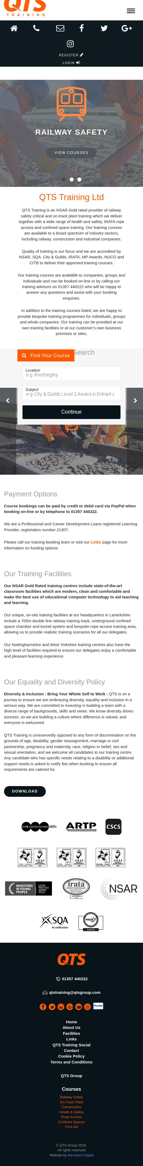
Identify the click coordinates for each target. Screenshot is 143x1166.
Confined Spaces (71, 1122)
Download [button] (25, 791)
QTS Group (71, 1075)
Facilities (71, 1033)
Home (71, 1022)
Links (96, 542)
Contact (71, 1050)
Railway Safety (71, 1097)
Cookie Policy (71, 1056)
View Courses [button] (72, 152)
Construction (71, 1107)
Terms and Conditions (71, 1062)
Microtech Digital (80, 1155)
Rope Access (71, 1117)
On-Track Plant (71, 1102)
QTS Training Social (71, 1045)
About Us (72, 1027)
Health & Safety (71, 1112)
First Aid (71, 1127)
